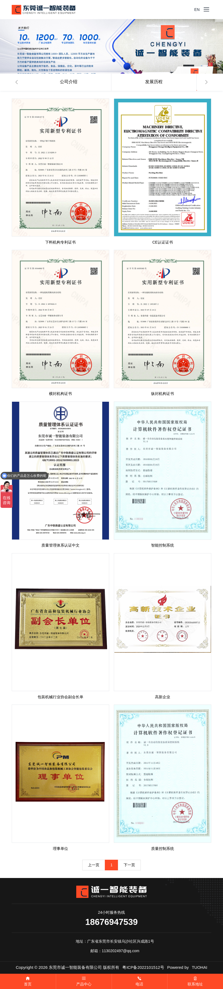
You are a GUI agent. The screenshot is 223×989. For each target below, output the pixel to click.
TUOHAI (199, 967)
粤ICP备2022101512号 (143, 967)
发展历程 (154, 81)
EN (197, 9)
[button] (17, 82)
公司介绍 (68, 81)
